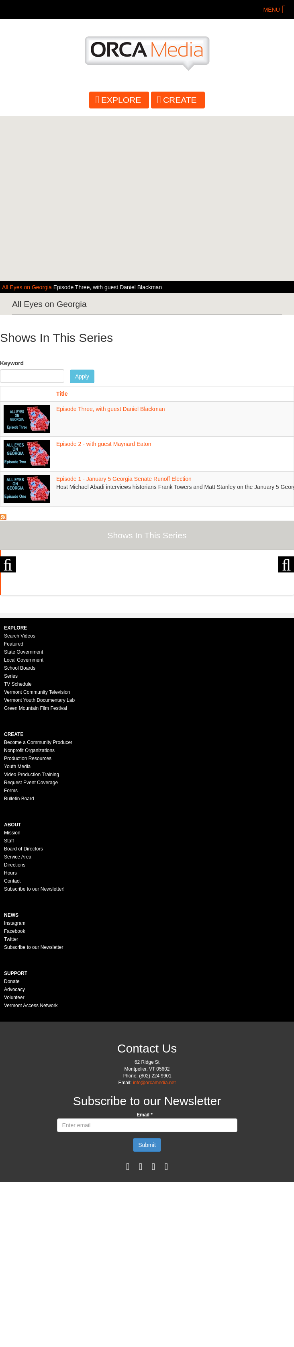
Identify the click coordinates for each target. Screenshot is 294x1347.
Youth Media (17, 931)
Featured (13, 809)
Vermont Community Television (37, 857)
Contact (12, 1046)
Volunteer (14, 1162)
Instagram (14, 1088)
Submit (147, 1310)
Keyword (12, 363)
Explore (121, 99)
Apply (82, 376)
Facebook (14, 1096)
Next (286, 617)
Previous (8, 617)
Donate (12, 1146)
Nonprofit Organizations (29, 915)
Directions (14, 1030)
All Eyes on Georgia (27, 287)
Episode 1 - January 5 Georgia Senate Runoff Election (124, 479)
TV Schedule (18, 849)
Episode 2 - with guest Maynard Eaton (103, 444)
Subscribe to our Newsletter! (34, 1054)
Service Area (17, 1022)
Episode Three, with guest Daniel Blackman (107, 287)
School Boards (19, 833)
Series (11, 841)
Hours (10, 1038)
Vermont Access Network (30, 1170)
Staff (9, 1006)
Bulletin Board (19, 964)
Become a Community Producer (38, 907)
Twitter (11, 1104)
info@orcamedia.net (154, 1248)
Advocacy (14, 1154)
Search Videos (19, 801)
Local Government (23, 825)
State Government (23, 817)
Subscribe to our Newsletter (33, 1112)
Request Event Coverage (31, 947)
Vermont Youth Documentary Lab (39, 865)
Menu (271, 9)
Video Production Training (31, 939)
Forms (11, 956)
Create (180, 99)
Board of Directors (23, 1014)
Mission (12, 998)
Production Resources (27, 923)
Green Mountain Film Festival (35, 873)
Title (62, 393)
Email (145, 1280)
